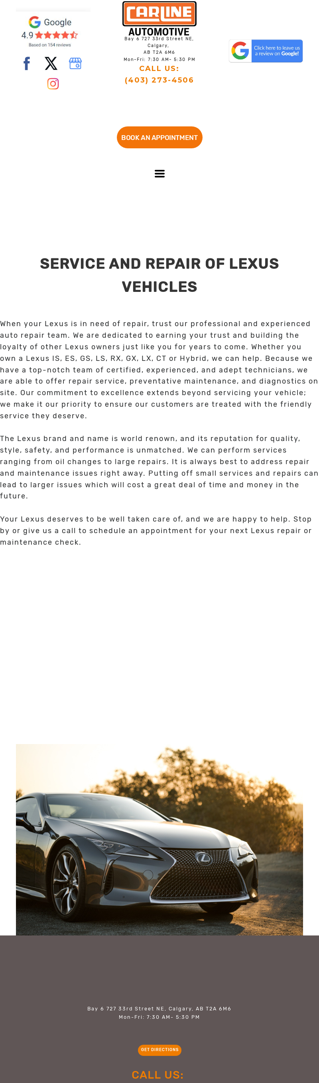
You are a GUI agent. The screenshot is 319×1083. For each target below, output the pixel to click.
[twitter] (51, 63)
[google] (75, 63)
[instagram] (53, 84)
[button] (160, 137)
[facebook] (27, 63)
